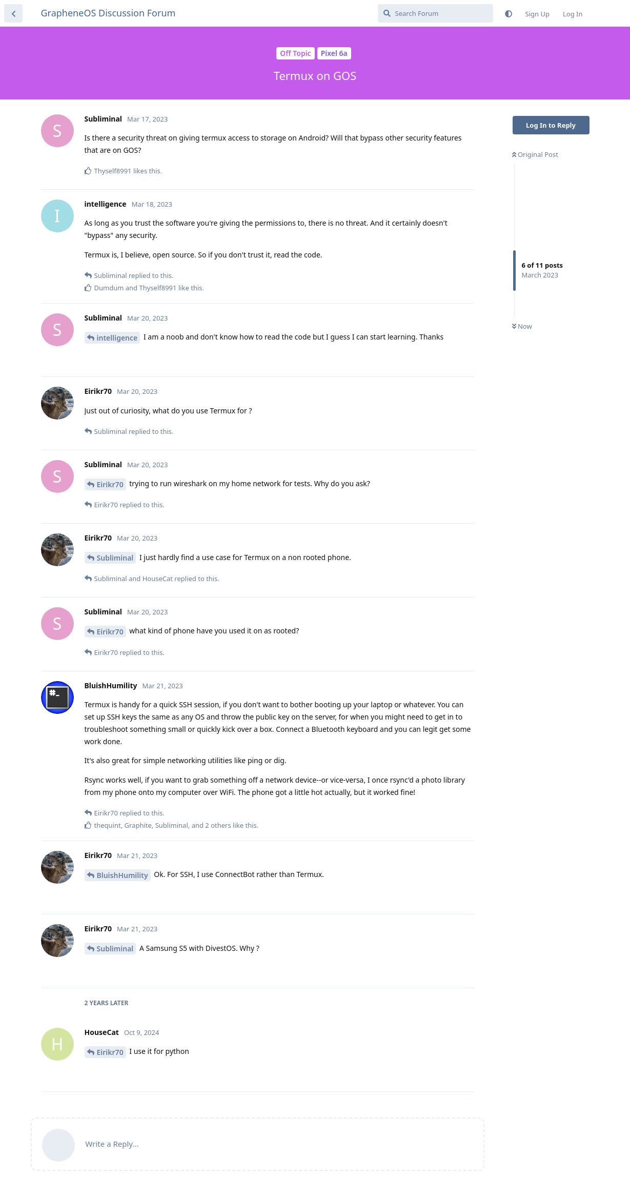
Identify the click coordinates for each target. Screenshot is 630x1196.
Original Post (535, 154)
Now (522, 326)
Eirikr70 (110, 484)
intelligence (117, 338)
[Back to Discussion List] (13, 13)
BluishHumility (122, 875)
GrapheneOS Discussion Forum (108, 13)
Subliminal (115, 558)
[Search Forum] (435, 13)
